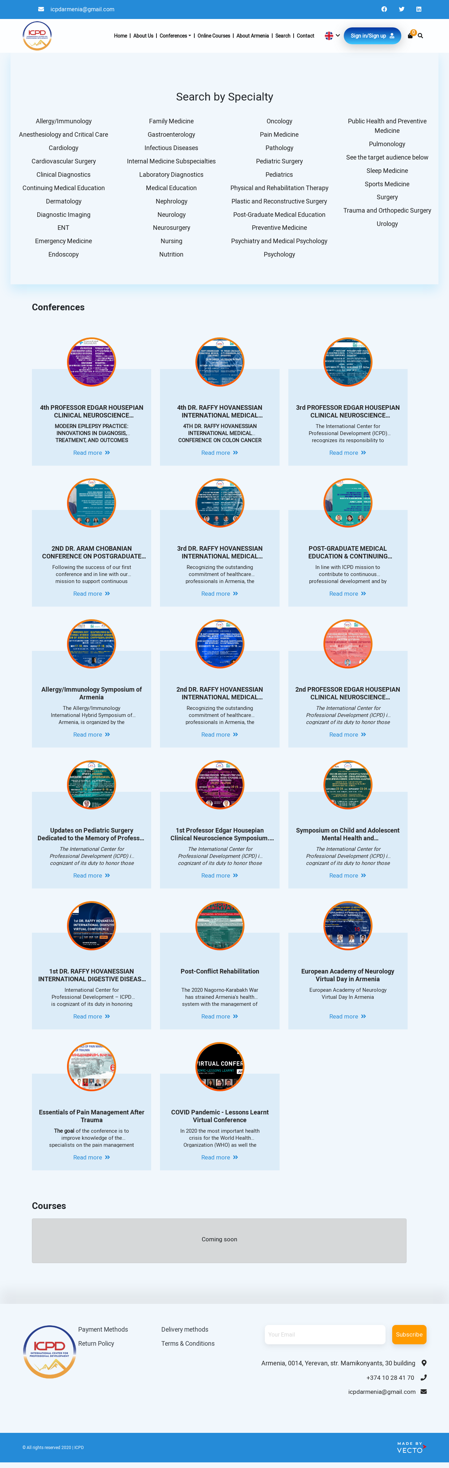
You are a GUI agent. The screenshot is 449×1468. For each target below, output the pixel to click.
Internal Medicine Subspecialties (170, 162)
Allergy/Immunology (62, 121)
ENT (63, 231)
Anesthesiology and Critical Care (63, 135)
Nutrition (171, 258)
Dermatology (63, 203)
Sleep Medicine (386, 172)
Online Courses (213, 36)
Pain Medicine (278, 135)
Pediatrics (278, 176)
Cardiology (63, 149)
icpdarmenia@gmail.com (77, 9)
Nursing (170, 244)
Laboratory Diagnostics (170, 176)
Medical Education (170, 190)
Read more (91, 457)
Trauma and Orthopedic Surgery (386, 213)
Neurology (170, 217)
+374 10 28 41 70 (396, 1382)
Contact (305, 36)
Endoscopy (62, 258)
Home (120, 36)
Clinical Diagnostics (63, 176)
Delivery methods (185, 1334)
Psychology (278, 258)
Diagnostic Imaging (62, 217)
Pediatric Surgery (278, 162)
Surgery (386, 199)
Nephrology (170, 203)
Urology (386, 227)
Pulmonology (386, 144)
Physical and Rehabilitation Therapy (278, 190)
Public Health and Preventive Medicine (386, 126)
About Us (143, 36)
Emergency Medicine (62, 244)
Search (282, 36)
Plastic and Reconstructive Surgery (278, 203)
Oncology (278, 121)
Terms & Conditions (188, 1348)
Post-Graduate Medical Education (278, 217)
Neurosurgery (171, 231)
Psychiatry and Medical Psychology (278, 244)
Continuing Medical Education (62, 190)
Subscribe (409, 1338)
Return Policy (96, 1348)
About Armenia (252, 36)
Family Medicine (170, 121)
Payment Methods (104, 1334)
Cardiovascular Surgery (62, 162)
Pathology (278, 149)
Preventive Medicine (278, 231)
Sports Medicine (386, 185)
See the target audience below (386, 158)
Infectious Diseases (170, 149)
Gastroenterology (170, 135)
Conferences (173, 36)
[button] (331, 37)
